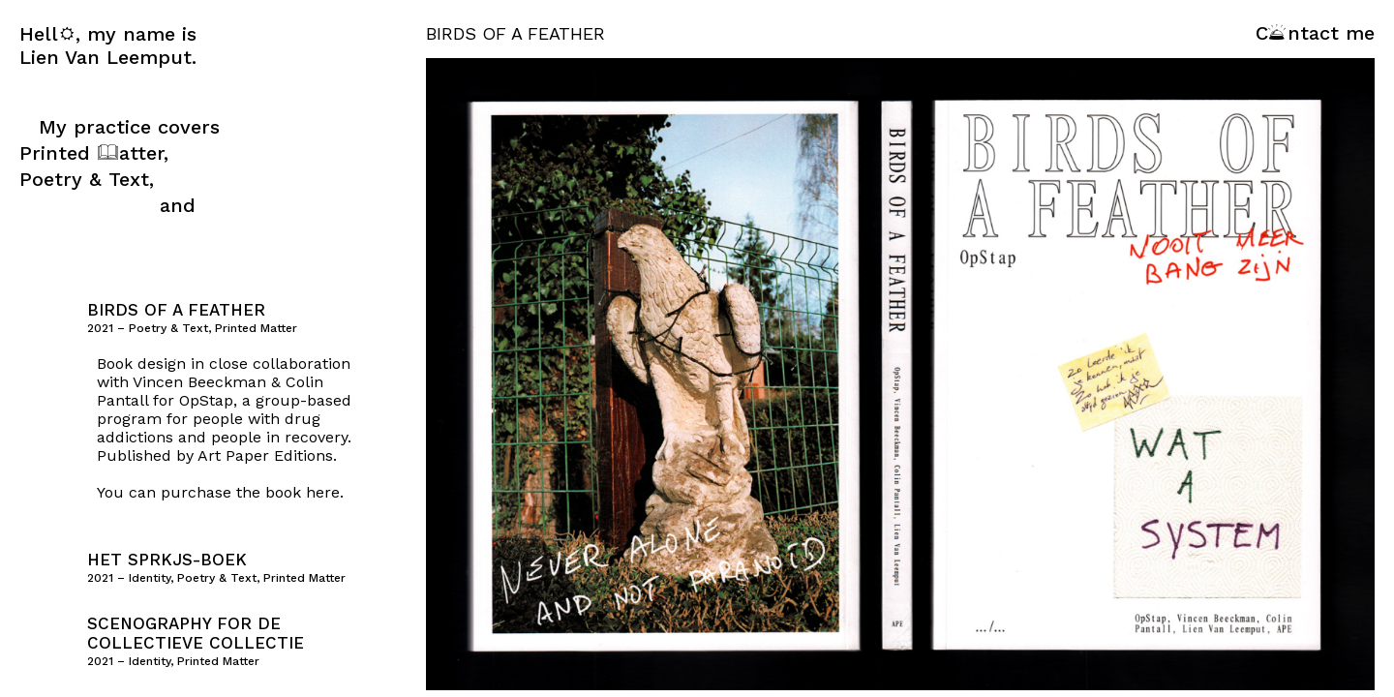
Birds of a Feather (176, 309)
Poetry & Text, (86, 179)
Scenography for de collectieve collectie (195, 633)
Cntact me (1315, 33)
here (323, 492)
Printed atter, (93, 153)
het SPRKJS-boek (167, 559)
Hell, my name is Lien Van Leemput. (108, 45)
